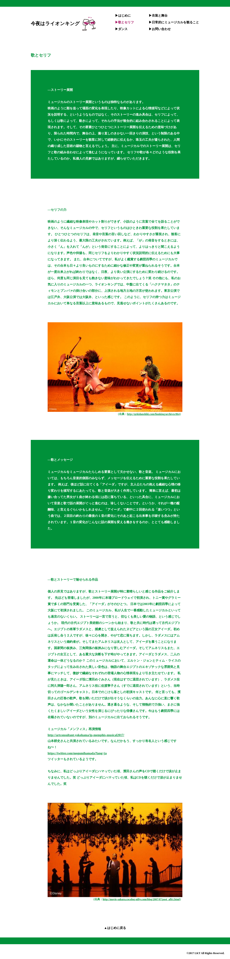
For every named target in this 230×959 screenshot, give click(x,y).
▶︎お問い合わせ (160, 29)
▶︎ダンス (121, 29)
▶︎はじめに (123, 15)
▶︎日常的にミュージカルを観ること (174, 22)
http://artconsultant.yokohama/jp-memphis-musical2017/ (86, 735)
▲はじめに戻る (115, 928)
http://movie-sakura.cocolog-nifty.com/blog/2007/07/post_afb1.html (141, 899)
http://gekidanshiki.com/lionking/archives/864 (153, 414)
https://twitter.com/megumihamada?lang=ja (77, 753)
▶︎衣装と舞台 (158, 15)
